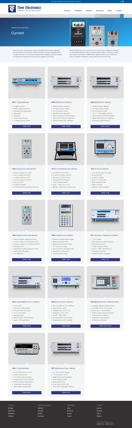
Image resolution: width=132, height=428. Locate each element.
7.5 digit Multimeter (20, 102)
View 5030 (66, 326)
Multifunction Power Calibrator (63, 368)
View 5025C (105, 126)
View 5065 (27, 392)
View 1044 (27, 193)
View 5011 (105, 259)
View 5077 (66, 392)
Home (12, 16)
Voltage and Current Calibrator (24, 169)
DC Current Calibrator (100, 169)
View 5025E (65, 126)
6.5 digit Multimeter (20, 368)
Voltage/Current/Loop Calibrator (25, 235)
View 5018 (27, 326)
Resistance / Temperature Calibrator (104, 235)
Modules (40, 413)
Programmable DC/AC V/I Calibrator (26, 302)
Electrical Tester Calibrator (62, 302)
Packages (40, 411)
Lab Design (41, 416)
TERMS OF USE (100, 424)
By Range (10, 408)
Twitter (99, 413)
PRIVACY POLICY (109, 424)
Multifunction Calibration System (105, 302)
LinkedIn (99, 408)
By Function (11, 411)
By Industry (11, 413)
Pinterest (99, 416)
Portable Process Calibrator (62, 235)
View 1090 (66, 259)
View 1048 (27, 259)
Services (89, 11)
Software (10, 416)
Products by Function (21, 16)
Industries (78, 11)
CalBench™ (41, 408)
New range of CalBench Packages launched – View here (66, 1)
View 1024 (105, 193)
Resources (100, 11)
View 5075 (27, 126)
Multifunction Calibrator (61, 102)
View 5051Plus (105, 326)
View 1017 (66, 193)
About (110, 11)
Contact (119, 11)
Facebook (99, 411)
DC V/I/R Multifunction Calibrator (64, 169)
